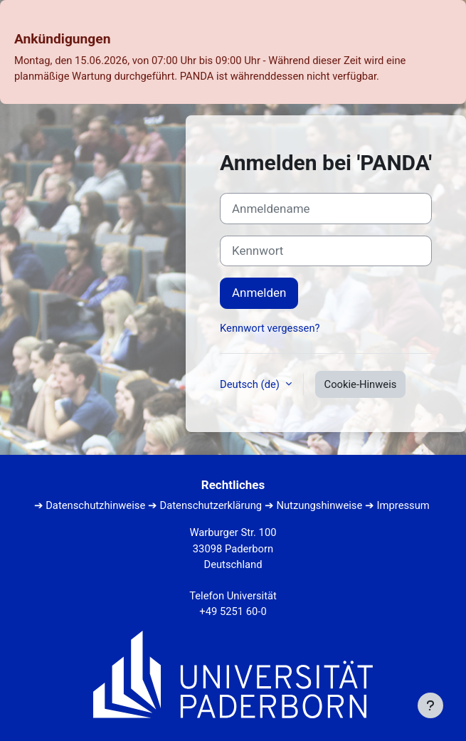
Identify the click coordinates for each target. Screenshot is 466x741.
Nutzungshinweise (319, 505)
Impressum (403, 505)
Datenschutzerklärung (211, 505)
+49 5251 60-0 (232, 611)
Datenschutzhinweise (95, 505)
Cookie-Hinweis (360, 384)
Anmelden (259, 292)
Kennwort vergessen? (270, 328)
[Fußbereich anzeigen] (430, 705)
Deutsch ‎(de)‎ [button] (251, 384)
